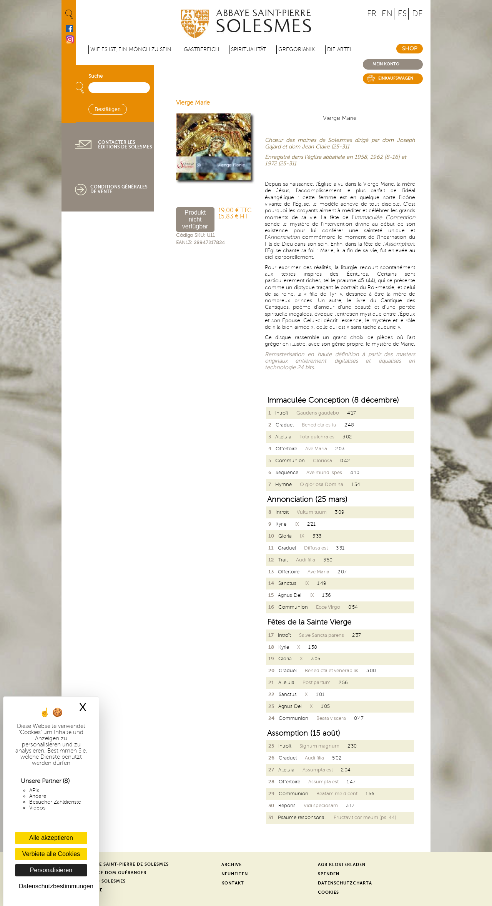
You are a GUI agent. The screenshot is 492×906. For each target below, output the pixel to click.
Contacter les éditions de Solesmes (125, 145)
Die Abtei (339, 49)
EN (387, 13)
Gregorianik (296, 49)
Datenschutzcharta (345, 883)
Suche (95, 76)
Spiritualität (248, 49)
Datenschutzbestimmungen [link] (53, 886)
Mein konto (385, 64)
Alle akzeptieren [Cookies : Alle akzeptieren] (51, 837)
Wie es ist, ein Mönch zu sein (130, 49)
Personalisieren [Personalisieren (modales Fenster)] (51, 870)
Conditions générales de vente (119, 189)
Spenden (328, 873)
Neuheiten (234, 873)
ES (402, 13)
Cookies (328, 892)
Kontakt (232, 883)
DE (417, 13)
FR (371, 13)
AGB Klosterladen (342, 864)
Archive (231, 864)
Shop (409, 49)
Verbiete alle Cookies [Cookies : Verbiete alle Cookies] (51, 854)
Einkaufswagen (395, 78)
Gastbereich (201, 49)
